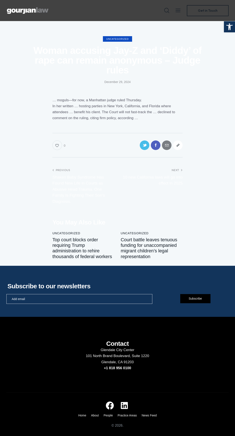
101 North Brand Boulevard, (109, 356)
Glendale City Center (117, 350)
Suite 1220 (140, 356)
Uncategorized (117, 39)
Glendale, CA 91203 (117, 362)
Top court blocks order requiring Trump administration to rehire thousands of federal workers (82, 248)
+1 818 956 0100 (117, 368)
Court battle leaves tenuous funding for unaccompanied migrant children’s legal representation (149, 248)
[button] (229, 26)
